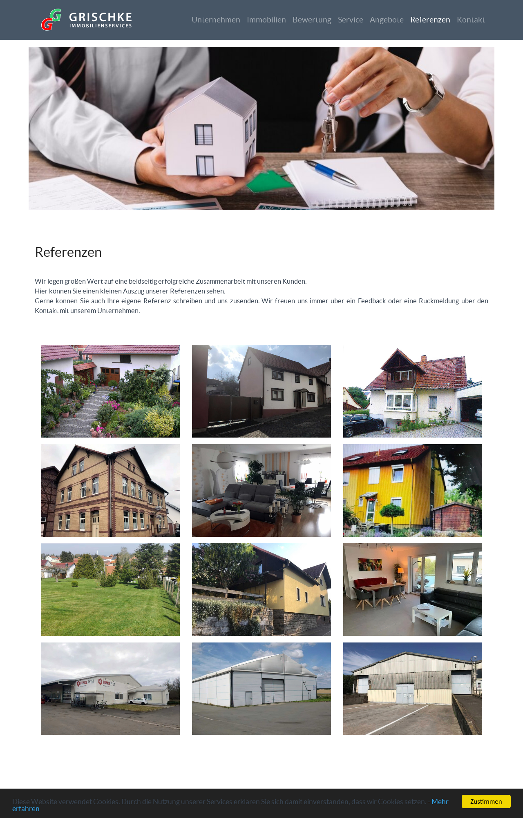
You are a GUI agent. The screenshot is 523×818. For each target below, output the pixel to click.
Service (350, 19)
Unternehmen (216, 19)
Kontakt (471, 19)
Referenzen (430, 19)
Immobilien (266, 19)
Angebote (387, 19)
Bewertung (312, 19)
